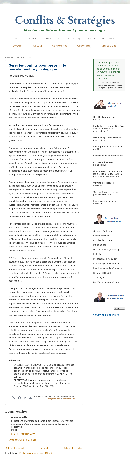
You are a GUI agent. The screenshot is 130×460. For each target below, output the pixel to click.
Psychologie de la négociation (108, 268)
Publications (108, 45)
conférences (54, 398)
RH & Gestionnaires (102, 272)
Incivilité (97, 254)
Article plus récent (15, 448)
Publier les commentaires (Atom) (35, 453)
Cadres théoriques (102, 231)
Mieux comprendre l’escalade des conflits (108, 138)
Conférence (60, 45)
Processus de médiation (105, 259)
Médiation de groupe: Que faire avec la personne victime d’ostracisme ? (108, 128)
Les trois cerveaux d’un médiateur (105, 202)
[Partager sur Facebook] (19, 397)
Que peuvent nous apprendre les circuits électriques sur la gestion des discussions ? (107, 174)
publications (69, 398)
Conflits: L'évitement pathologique (103, 163)
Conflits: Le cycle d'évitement (108, 155)
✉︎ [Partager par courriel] (30, 397)
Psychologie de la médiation (107, 263)
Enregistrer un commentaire (22, 440)
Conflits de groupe (102, 240)
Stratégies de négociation (106, 282)
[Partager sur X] (14, 397)
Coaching (83, 45)
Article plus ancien (73, 448)
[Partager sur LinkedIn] (25, 397)
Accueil (18, 45)
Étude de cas (99, 245)
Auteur (37, 45)
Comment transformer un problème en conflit (105, 193)
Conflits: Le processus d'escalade (104, 118)
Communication (101, 235)
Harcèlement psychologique (107, 249)
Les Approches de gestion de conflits (107, 147)
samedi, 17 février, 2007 (23, 433)
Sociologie (98, 277)
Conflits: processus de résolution (104, 184)
